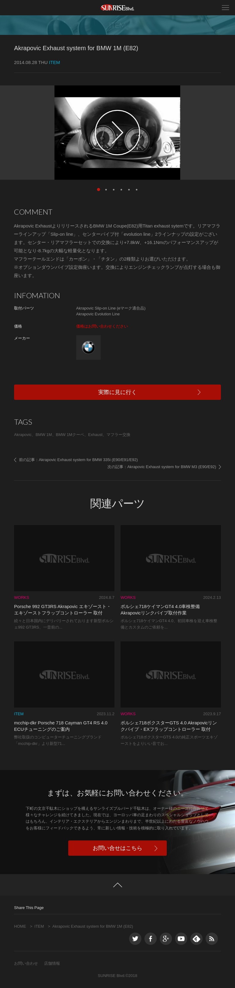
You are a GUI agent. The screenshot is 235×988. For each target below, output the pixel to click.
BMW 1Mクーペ (70, 434)
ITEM (39, 926)
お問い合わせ (26, 963)
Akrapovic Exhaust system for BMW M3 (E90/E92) (171, 466)
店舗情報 (52, 963)
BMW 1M (43, 434)
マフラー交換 (118, 434)
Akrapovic (23, 434)
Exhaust (95, 434)
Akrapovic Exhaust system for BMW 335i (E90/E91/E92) (88, 459)
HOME (20, 926)
